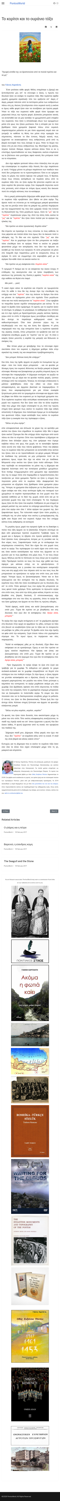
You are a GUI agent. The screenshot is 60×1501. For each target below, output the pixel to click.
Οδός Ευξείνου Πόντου (40, 774)
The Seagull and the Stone (19, 861)
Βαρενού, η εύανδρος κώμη (18, 844)
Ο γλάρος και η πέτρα (15, 827)
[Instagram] (57, 3)
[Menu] (3, 3)
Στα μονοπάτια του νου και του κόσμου (45, 784)
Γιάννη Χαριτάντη (13, 85)
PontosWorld (17, 3)
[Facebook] (54, 3)
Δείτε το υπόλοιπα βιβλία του (14, 793)
